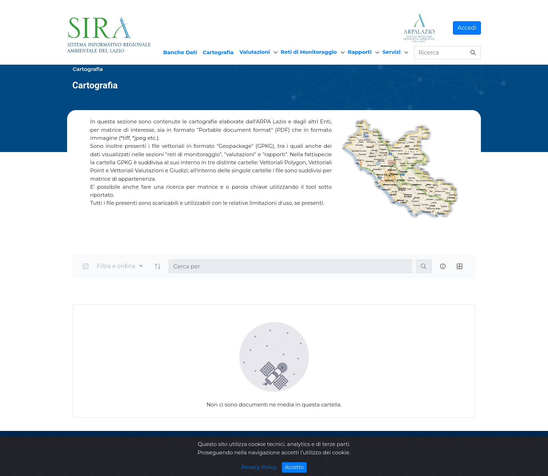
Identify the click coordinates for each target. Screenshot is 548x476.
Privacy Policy (259, 467)
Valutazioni (254, 52)
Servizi (391, 52)
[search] (424, 266)
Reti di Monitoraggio (309, 52)
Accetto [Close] (296, 467)
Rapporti (360, 52)
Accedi (466, 27)
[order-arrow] (157, 266)
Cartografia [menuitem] (218, 52)
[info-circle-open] (442, 266)
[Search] (290, 266)
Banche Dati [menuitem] (180, 52)
